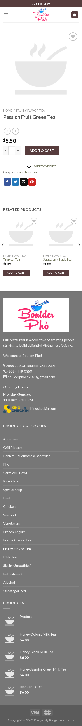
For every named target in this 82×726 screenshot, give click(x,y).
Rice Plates (11, 481)
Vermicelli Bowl (15, 473)
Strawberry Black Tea (57, 259)
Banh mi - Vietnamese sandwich (26, 456)
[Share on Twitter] (15, 182)
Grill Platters (13, 447)
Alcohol (9, 582)
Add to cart (42, 150)
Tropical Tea (11, 259)
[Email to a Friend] (23, 182)
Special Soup (12, 489)
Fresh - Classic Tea (17, 540)
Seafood (9, 515)
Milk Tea (10, 557)
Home (7, 110)
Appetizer (10, 439)
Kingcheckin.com (29, 408)
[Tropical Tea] (21, 234)
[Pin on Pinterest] (32, 182)
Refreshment (13, 574)
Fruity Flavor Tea (30, 110)
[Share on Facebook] (7, 182)
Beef (6, 498)
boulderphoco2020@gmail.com (29, 377)
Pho (6, 464)
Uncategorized (14, 591)
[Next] (79, 253)
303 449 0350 (41, 3)
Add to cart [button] (16, 272)
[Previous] (3, 253)
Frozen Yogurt (14, 532)
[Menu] (6, 14)
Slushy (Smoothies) (17, 565)
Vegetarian (11, 523)
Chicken (9, 506)
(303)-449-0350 (17, 371)
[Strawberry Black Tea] (61, 234)
